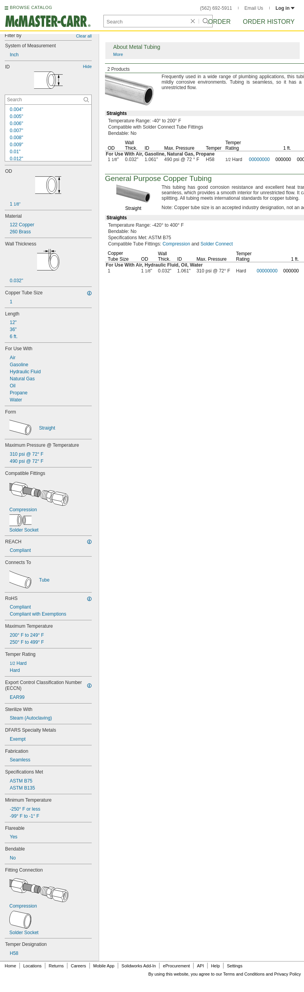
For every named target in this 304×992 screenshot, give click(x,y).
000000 (283, 159)
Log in (285, 8)
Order (219, 21)
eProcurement (176, 965)
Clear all (84, 36)
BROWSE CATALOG (31, 7)
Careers (78, 965)
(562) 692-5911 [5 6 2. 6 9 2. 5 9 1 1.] (216, 8)
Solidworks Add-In (138, 965)
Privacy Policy (287, 974)
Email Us (253, 8)
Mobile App (103, 965)
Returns (56, 965)
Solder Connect (217, 244)
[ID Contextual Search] (48, 100)
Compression (176, 244)
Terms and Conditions (244, 974)
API (200, 965)
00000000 (259, 159)
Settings (234, 965)
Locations (32, 965)
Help (215, 965)
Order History (269, 21)
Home (10, 965)
